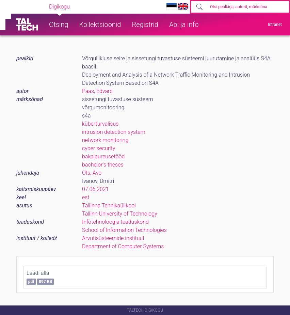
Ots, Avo (91, 173)
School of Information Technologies (124, 230)
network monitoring (105, 140)
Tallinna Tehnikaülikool (109, 205)
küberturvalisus (100, 124)
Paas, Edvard (97, 91)
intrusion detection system (113, 132)
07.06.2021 (95, 189)
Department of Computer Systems (123, 246)
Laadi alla (40, 277)
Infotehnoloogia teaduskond (115, 222)
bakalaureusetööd (103, 156)
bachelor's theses (103, 164)
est (86, 197)
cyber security (98, 148)
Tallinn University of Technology (119, 213)
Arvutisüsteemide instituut (113, 238)
